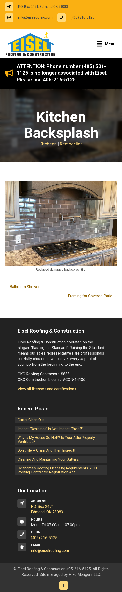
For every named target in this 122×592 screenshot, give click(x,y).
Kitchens (48, 143)
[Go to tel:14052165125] (78, 17)
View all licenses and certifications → (49, 389)
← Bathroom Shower (22, 286)
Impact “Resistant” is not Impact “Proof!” (50, 429)
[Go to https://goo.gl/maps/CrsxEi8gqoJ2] (61, 507)
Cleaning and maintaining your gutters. (48, 459)
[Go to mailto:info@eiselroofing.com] (31, 17)
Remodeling (71, 143)
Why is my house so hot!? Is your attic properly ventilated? (56, 439)
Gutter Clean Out (31, 420)
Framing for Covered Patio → (92, 296)
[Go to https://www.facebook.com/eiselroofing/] (63, 585)
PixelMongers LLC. (85, 574)
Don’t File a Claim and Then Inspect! (46, 450)
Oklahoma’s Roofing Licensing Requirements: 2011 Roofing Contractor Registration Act (57, 470)
